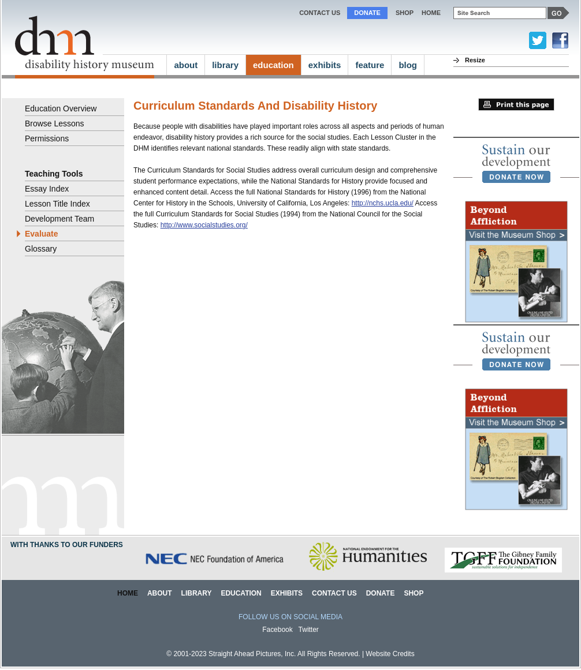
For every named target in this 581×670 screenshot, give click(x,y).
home (431, 12)
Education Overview (60, 108)
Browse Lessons (54, 123)
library (225, 65)
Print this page (516, 104)
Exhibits (287, 593)
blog (407, 65)
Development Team (59, 218)
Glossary (41, 248)
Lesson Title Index (57, 203)
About (159, 593)
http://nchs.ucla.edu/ (383, 203)
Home (127, 593)
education (273, 65)
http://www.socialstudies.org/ (204, 225)
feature (369, 65)
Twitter (309, 630)
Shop (405, 12)
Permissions (47, 138)
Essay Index (47, 188)
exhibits (324, 65)
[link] (516, 163)
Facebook (277, 630)
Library (196, 593)
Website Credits (390, 654)
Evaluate (41, 233)
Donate (367, 12)
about (186, 65)
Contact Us (319, 12)
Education (241, 593)
